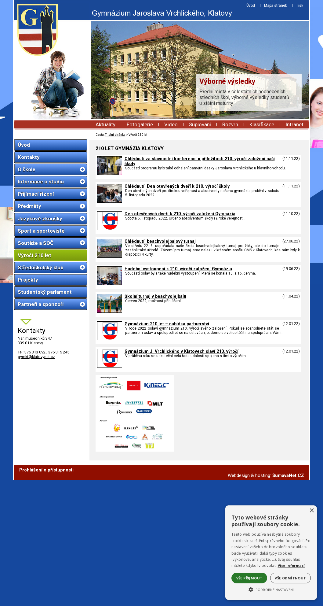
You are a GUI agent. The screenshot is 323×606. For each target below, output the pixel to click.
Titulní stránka (115, 134)
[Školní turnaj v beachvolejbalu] (109, 311)
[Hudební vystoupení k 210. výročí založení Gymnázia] (109, 283)
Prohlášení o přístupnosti (46, 596)
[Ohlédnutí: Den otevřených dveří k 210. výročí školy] (109, 201)
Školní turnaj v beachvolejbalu (155, 296)
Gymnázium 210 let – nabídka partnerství (167, 323)
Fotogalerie (140, 124)
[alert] (271, 552)
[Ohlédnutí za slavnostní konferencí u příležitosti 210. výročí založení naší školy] (109, 173)
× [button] (311, 510)
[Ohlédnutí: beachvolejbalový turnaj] (109, 256)
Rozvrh (230, 124)
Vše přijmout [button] (249, 578)
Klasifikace (261, 124)
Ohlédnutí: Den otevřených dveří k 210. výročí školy (177, 186)
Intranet (294, 124)
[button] (271, 589)
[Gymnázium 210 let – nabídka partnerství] (109, 338)
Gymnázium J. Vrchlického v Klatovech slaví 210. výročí (181, 351)
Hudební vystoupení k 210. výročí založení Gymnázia (178, 268)
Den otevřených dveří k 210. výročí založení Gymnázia (180, 213)
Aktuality (105, 124)
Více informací (291, 565)
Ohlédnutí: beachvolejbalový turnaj (160, 241)
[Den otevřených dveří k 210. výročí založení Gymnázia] (109, 228)
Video (171, 124)
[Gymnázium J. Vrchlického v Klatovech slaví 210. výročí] (109, 366)
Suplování (200, 124)
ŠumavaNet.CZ (288, 601)
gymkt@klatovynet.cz (36, 356)
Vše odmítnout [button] (290, 578)
